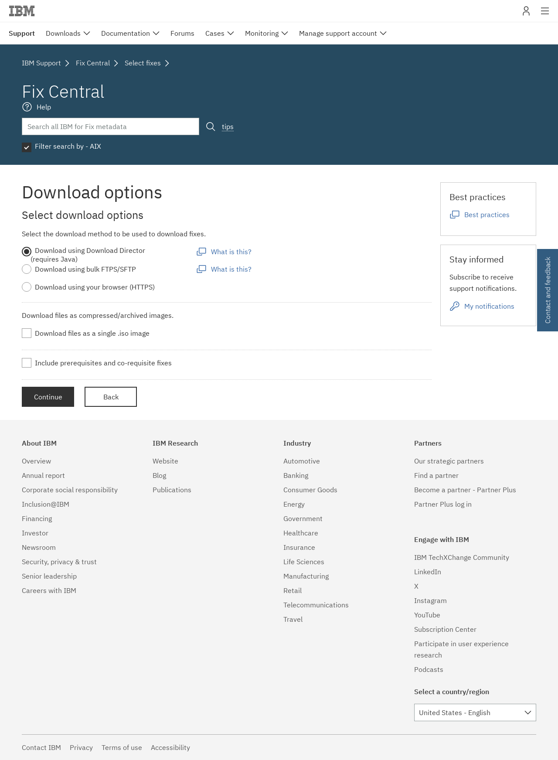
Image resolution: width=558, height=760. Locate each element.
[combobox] (475, 712)
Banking (295, 475)
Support (22, 33)
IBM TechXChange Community (461, 557)
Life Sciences (303, 561)
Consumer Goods (310, 489)
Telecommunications (316, 604)
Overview (36, 461)
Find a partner (436, 475)
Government (303, 518)
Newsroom (39, 547)
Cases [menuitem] (215, 33)
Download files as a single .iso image (92, 333)
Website (165, 461)
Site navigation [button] (545, 15)
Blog (159, 475)
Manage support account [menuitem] (338, 33)
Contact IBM (41, 747)
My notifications (489, 306)
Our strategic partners (449, 461)
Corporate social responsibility (70, 489)
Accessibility (170, 747)
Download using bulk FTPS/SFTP (85, 269)
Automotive (301, 461)
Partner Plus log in (443, 504)
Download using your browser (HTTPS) (95, 287)
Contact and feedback (547, 290)
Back (111, 396)
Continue (48, 396)
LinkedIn (427, 571)
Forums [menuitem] (182, 33)
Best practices (487, 214)
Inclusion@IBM (45, 504)
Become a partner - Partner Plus (465, 489)
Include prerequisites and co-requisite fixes (103, 362)
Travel (293, 619)
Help (44, 106)
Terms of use (122, 747)
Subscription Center (445, 629)
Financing (37, 518)
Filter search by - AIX (68, 146)
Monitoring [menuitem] (262, 33)
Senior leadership (49, 576)
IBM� (22, 11)
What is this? (231, 251)
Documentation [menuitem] (125, 33)
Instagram (430, 600)
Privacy (81, 747)
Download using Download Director (90, 250)
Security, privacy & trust (59, 561)
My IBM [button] (526, 14)
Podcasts (428, 669)
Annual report (43, 475)
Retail (292, 590)
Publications (172, 489)
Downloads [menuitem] (63, 33)
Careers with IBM (49, 590)
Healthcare (300, 532)
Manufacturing (306, 576)
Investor (35, 532)
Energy (294, 504)
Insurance (299, 547)
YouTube (427, 614)
